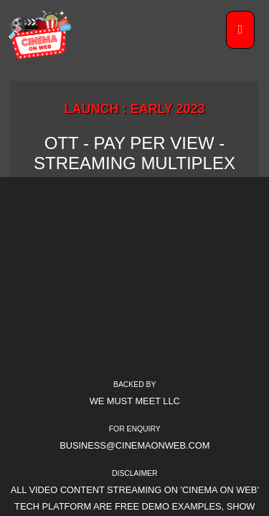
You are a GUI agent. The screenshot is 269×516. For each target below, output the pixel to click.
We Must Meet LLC (135, 401)
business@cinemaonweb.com (134, 445)
